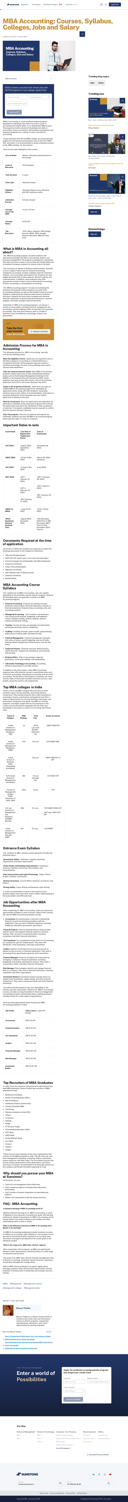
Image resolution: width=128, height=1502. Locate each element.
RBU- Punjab (60, 1442)
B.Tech (39, 1442)
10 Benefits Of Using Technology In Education (21, 1348)
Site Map (21, 1426)
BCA (38, 1438)
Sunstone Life (103, 1435)
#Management (15, 1284)
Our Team (86, 1435)
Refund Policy (82, 1493)
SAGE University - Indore (64, 1445)
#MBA (5, 1284)
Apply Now (115, 4)
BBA (18, 1438)
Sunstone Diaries (104, 1438)
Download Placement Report (98, 1455)
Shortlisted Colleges (53, 4)
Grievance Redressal (57, 1493)
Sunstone (72, 4)
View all (94, 212)
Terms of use (44, 1493)
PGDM (101, 83)
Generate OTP (14, 112)
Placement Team (89, 1438)
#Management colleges (12, 1288)
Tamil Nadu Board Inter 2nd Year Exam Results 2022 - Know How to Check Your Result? (29, 1344)
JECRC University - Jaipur (64, 1435)
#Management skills (32, 1288)
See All (50, 1332)
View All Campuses (62, 1448)
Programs (25, 4)
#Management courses (33, 1284)
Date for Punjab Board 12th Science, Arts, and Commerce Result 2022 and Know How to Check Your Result (28, 1338)
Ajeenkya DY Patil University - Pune (68, 1438)
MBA (92, 83)
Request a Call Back (39, 331)
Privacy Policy (71, 1493)
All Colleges (36, 4)
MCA (38, 1435)
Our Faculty (87, 1442)
